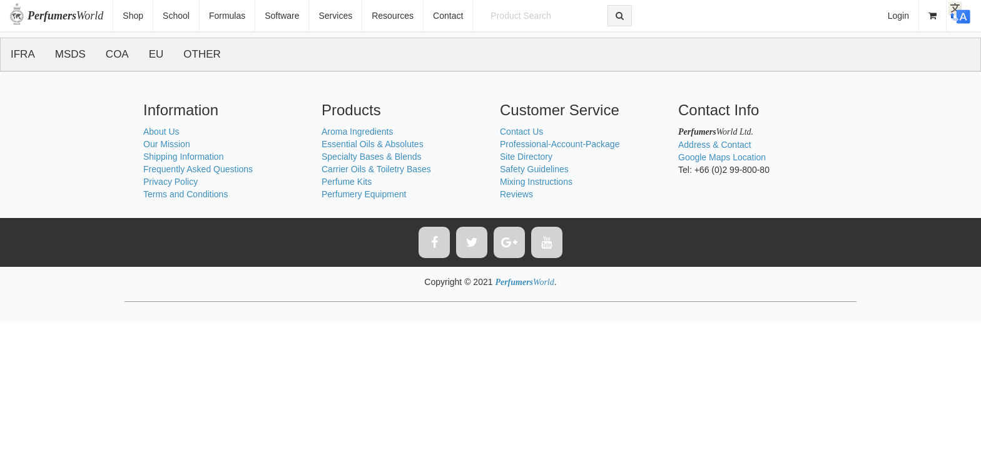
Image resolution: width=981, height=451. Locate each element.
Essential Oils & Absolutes (373, 144)
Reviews (516, 194)
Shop (133, 16)
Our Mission (166, 144)
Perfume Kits (347, 182)
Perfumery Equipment (364, 194)
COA (117, 54)
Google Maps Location (722, 157)
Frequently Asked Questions (198, 169)
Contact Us (521, 132)
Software (282, 16)
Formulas (227, 16)
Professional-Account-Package (559, 144)
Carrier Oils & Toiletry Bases (376, 169)
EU (156, 54)
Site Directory (526, 157)
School (176, 16)
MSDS (70, 54)
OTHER (202, 54)
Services (335, 16)
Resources (393, 16)
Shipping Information (183, 157)
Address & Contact (714, 145)
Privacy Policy (170, 182)
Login (898, 16)
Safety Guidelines (534, 169)
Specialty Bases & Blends (372, 157)
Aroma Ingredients (357, 132)
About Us (161, 132)
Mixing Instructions (536, 182)
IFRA (23, 54)
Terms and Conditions (185, 194)
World (65, 15)
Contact (448, 16)
